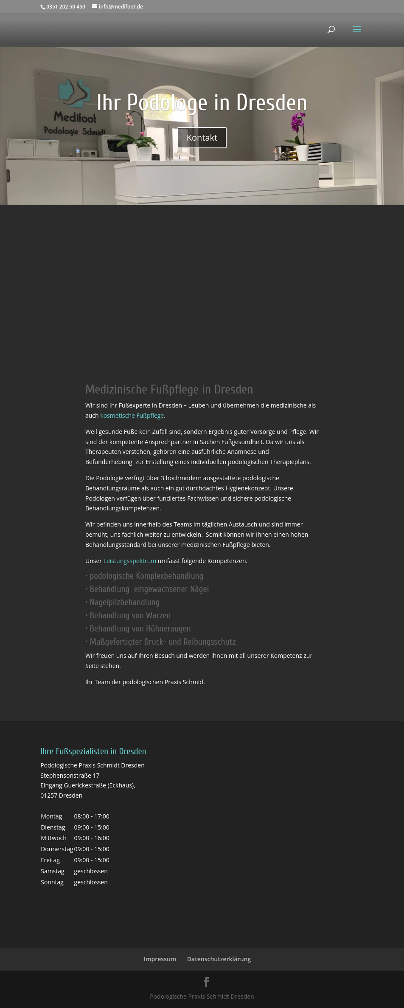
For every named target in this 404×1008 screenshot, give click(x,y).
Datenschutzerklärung (219, 959)
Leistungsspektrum (130, 561)
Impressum (160, 959)
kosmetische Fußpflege (132, 415)
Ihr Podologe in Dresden (201, 102)
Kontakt (202, 137)
